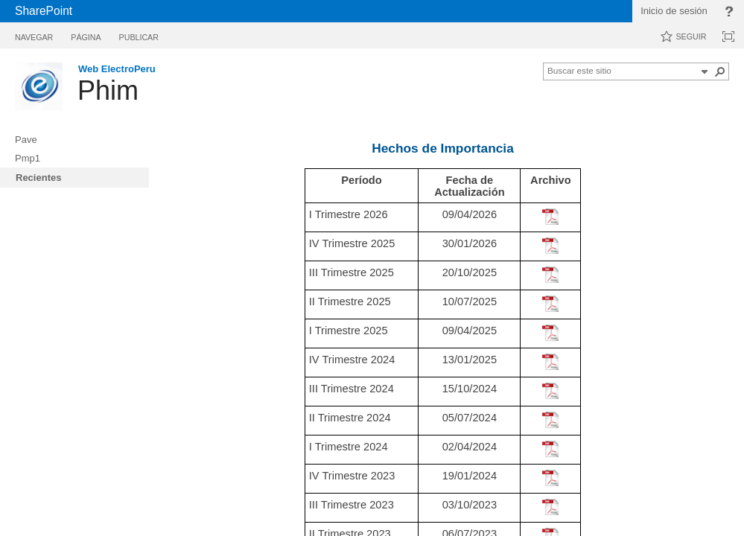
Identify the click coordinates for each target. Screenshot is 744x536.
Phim (108, 90)
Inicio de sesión (674, 10)
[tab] (34, 34)
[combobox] (621, 70)
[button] (704, 71)
